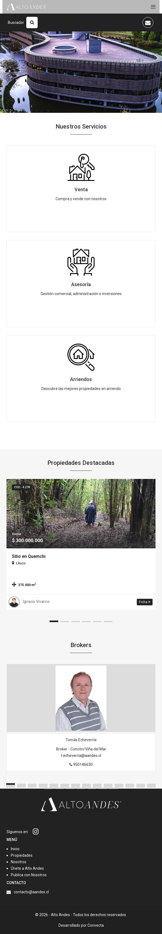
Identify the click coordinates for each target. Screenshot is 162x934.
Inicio (15, 849)
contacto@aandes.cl (31, 892)
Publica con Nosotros (29, 875)
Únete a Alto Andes (27, 868)
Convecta (96, 925)
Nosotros (18, 862)
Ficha (144, 602)
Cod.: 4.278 (22, 487)
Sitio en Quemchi (29, 556)
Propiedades (22, 855)
